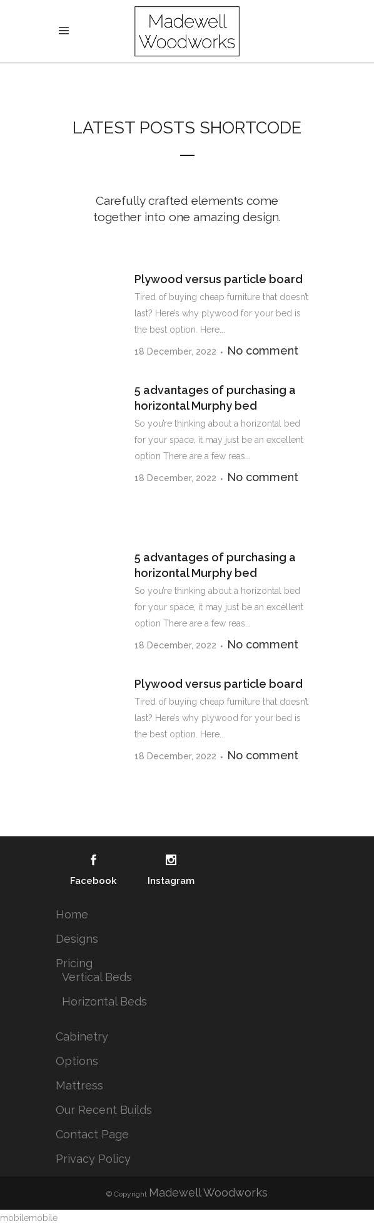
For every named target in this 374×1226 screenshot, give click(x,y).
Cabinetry (82, 1036)
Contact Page (92, 1134)
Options (77, 1061)
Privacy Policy (93, 1158)
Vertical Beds (97, 977)
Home (72, 914)
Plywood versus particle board (218, 279)
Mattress (79, 1085)
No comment (262, 350)
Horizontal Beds (104, 1001)
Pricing (74, 963)
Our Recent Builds (104, 1109)
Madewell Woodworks (208, 1192)
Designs (77, 938)
